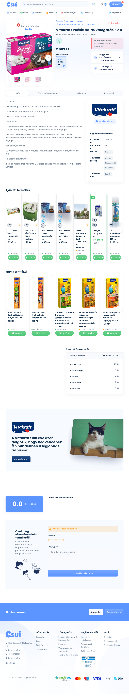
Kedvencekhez (113, 23)
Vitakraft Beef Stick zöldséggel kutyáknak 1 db (15, 315)
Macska (70, 21)
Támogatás (114, 612)
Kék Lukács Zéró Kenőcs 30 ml (12, 235)
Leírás (17, 93)
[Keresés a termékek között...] (56, 4)
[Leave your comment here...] (83, 558)
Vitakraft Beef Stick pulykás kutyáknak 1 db (38, 315)
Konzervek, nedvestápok (71, 24)
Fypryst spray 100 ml (113, 233)
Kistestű (108, 158)
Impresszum (41, 649)
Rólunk (38, 641)
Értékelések (109, 93)
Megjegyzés (53, 546)
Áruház (59, 21)
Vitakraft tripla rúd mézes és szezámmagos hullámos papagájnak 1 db (88, 317)
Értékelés (52, 535)
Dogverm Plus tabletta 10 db (29, 235)
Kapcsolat (96, 612)
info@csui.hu (13, 650)
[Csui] (13, 634)
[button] (107, 57)
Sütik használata (88, 651)
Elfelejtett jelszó (112, 645)
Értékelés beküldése (83, 573)
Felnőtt (107, 174)
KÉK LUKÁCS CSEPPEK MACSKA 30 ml (63, 235)
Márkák (37, 12)
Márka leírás (81, 93)
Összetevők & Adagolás (48, 93)
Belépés (108, 637)
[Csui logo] (12, 4)
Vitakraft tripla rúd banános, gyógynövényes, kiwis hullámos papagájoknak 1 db (64, 317)
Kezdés (30, 29)
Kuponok (62, 644)
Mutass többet (21, 459)
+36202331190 (13, 654)
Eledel (80, 21)
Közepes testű (110, 163)
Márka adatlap (105, 121)
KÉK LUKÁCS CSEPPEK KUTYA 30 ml (80, 235)
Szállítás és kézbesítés (68, 655)
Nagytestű (109, 168)
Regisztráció (110, 641)
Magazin (51, 12)
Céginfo (39, 645)
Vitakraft (90, 24)
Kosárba (13, 257)
